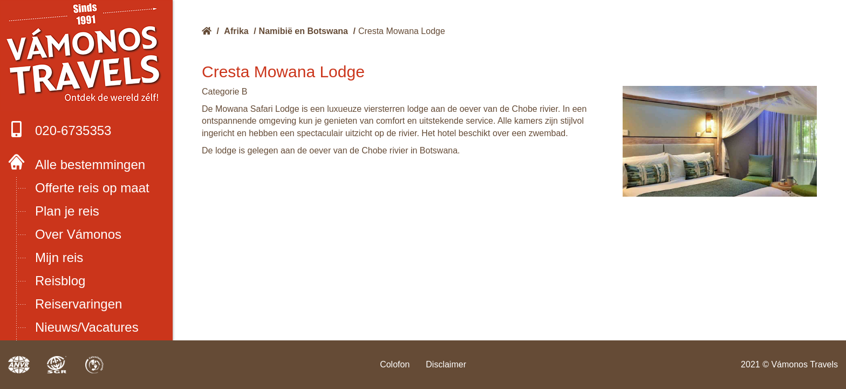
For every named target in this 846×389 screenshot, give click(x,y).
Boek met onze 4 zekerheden (86, 54)
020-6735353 (59, 129)
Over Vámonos (78, 234)
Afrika (236, 31)
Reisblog (60, 280)
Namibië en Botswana (303, 31)
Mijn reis (59, 257)
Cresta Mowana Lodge (401, 31)
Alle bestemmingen (90, 164)
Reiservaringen (78, 304)
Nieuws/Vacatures (87, 327)
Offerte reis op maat (92, 187)
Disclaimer (446, 364)
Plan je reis (67, 211)
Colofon (395, 364)
